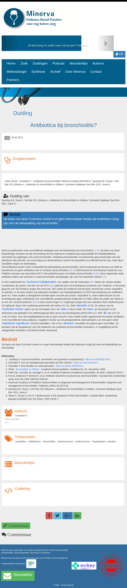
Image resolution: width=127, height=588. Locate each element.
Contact (96, 71)
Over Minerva (75, 71)
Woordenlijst (78, 63)
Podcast (58, 63)
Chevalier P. (21, 415)
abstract (68, 323)
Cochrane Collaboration (41, 281)
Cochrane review (12, 309)
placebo (82, 305)
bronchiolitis (49, 441)
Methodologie (16, 71)
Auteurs (98, 63)
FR (119, 54)
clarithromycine (65, 441)
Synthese (38, 71)
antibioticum (34, 441)
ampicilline (20, 441)
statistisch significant (15, 323)
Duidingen (40, 63)
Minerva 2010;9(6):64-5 (86, 362)
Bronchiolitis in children (27, 369)
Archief (55, 71)
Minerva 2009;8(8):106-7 (97, 359)
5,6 (96, 273)
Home (11, 63)
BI (105, 312)
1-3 (96, 250)
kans (90, 309)
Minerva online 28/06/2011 (69, 366)
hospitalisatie (99, 441)
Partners (13, 80)
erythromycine (82, 441)
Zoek (24, 63)
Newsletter (17, 576)
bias (63, 309)
